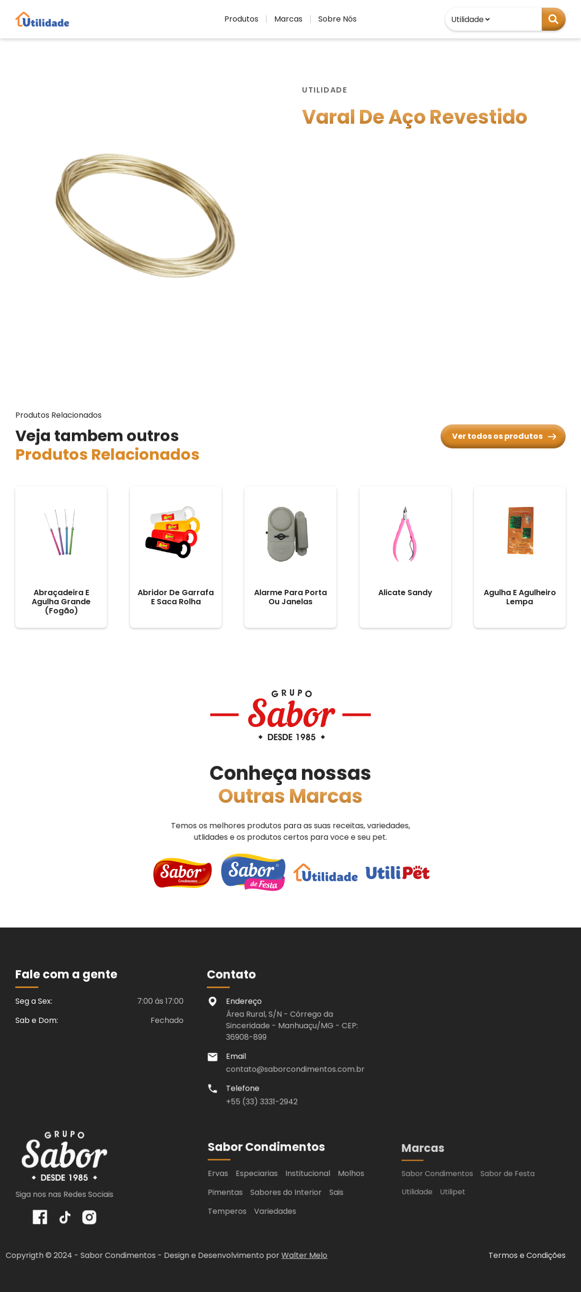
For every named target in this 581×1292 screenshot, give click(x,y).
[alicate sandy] (405, 557)
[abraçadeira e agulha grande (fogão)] (61, 557)
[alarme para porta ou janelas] (290, 557)
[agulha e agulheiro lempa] (520, 557)
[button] (241, 19)
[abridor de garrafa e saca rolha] (175, 557)
